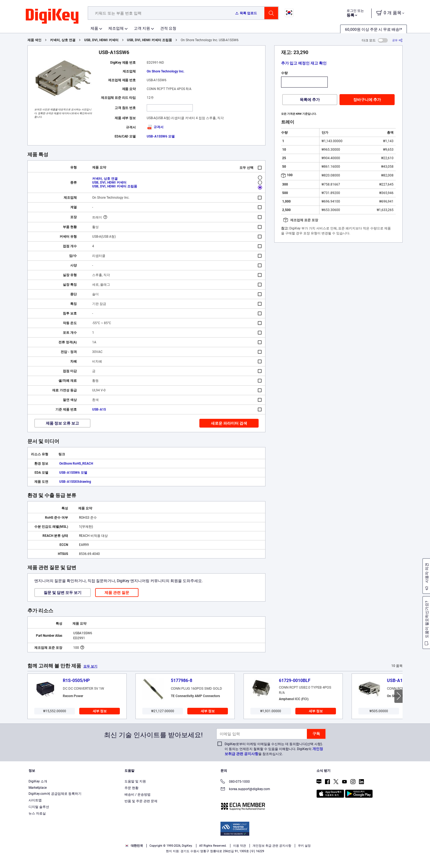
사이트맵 (35, 800)
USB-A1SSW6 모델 (161, 136)
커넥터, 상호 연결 (62, 40)
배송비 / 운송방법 (138, 794)
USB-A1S (99, 409)
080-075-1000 (235, 782)
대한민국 (134, 845)
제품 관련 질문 (116, 592)
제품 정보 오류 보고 (62, 423)
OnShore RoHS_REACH (76, 463)
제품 (94, 28)
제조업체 (116, 28)
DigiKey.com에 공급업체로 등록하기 (55, 794)
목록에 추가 (310, 99)
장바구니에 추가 (367, 99)
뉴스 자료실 (37, 813)
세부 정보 (100, 711)
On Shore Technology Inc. (165, 71)
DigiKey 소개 (38, 781)
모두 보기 (90, 666)
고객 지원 (142, 28)
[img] (52, 16)
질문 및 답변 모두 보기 (62, 592)
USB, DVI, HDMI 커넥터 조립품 (149, 40)
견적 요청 (168, 28)
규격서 (155, 127)
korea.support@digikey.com (245, 789)
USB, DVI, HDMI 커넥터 (101, 40)
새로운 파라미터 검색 (229, 423)
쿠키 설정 (304, 845)
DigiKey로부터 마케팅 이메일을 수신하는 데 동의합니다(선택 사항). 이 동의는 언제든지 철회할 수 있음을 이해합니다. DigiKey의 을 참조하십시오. (274, 749)
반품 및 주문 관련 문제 (141, 801)
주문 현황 (131, 788)
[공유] (397, 40)
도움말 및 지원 (135, 781)
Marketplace (38, 788)
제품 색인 (34, 40)
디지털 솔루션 (39, 807)
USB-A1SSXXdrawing (75, 482)
